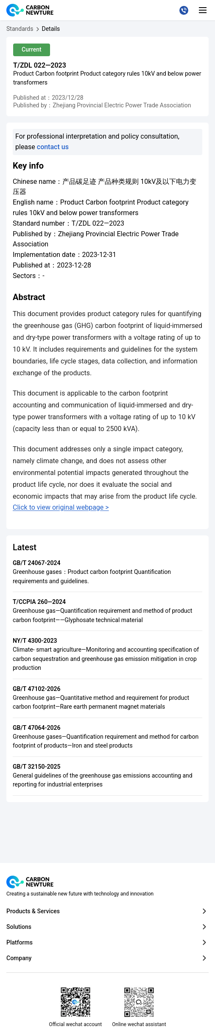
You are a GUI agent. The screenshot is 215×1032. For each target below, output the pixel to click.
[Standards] (20, 28)
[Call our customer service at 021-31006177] (183, 10)
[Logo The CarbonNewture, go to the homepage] (31, 10)
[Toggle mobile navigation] (203, 10)
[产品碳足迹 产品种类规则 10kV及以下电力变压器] (51, 28)
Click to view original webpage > (61, 507)
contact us (53, 147)
